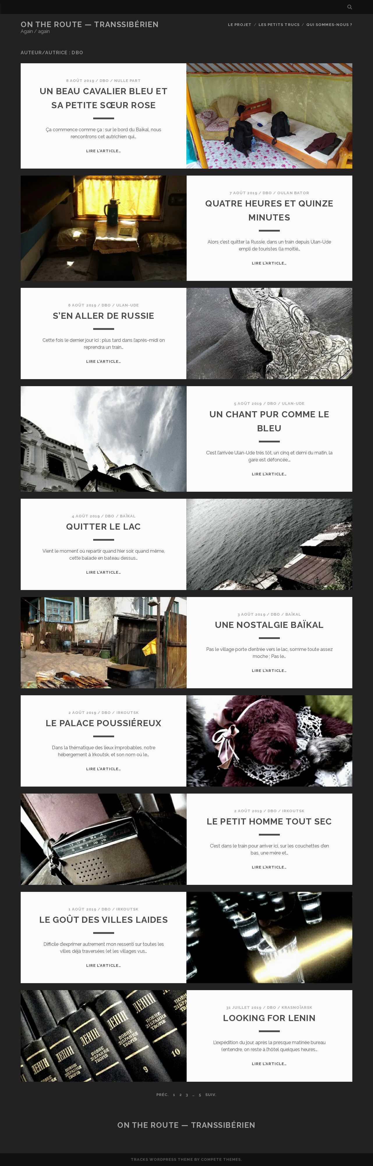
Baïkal (128, 516)
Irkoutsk (127, 712)
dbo (104, 80)
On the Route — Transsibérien (90, 24)
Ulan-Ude (127, 305)
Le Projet (240, 24)
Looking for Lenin (269, 1018)
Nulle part (127, 80)
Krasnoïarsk (297, 1007)
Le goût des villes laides (103, 920)
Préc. (162, 1095)
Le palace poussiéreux (103, 723)
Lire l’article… (103, 151)
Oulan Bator (293, 193)
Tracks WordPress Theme (162, 1159)
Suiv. (211, 1095)
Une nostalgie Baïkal (269, 625)
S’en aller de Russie (103, 316)
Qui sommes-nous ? (329, 24)
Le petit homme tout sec (269, 821)
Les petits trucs (279, 24)
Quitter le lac (103, 526)
